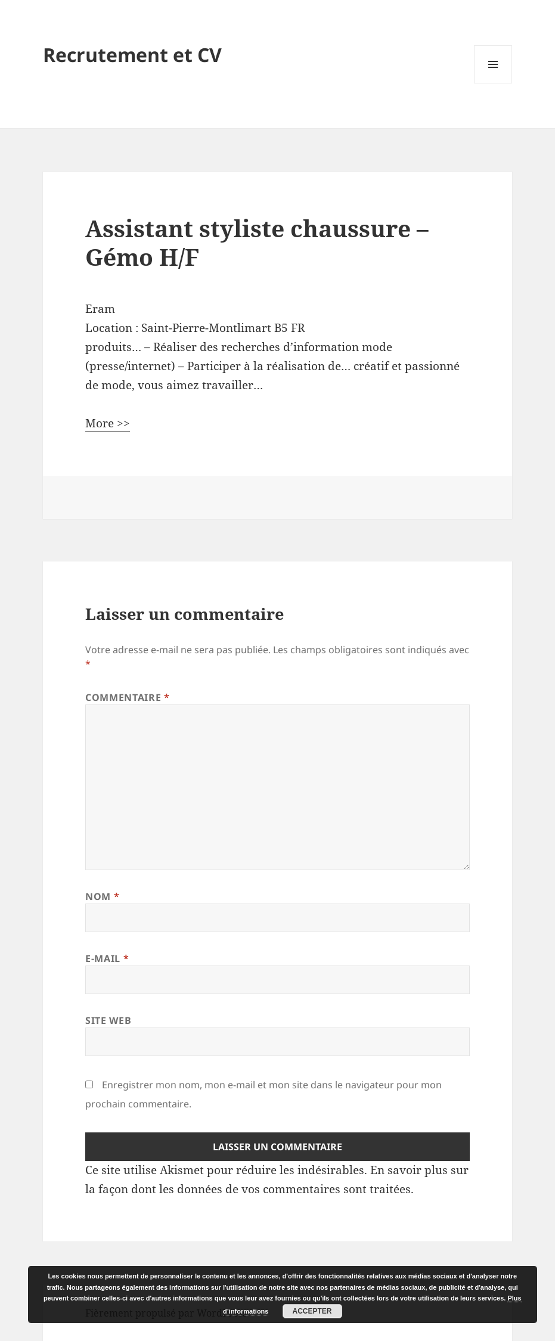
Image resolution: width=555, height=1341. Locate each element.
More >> (107, 423)
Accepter (311, 1311)
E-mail (107, 958)
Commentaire (127, 697)
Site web (108, 1020)
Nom (102, 896)
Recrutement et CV (132, 54)
